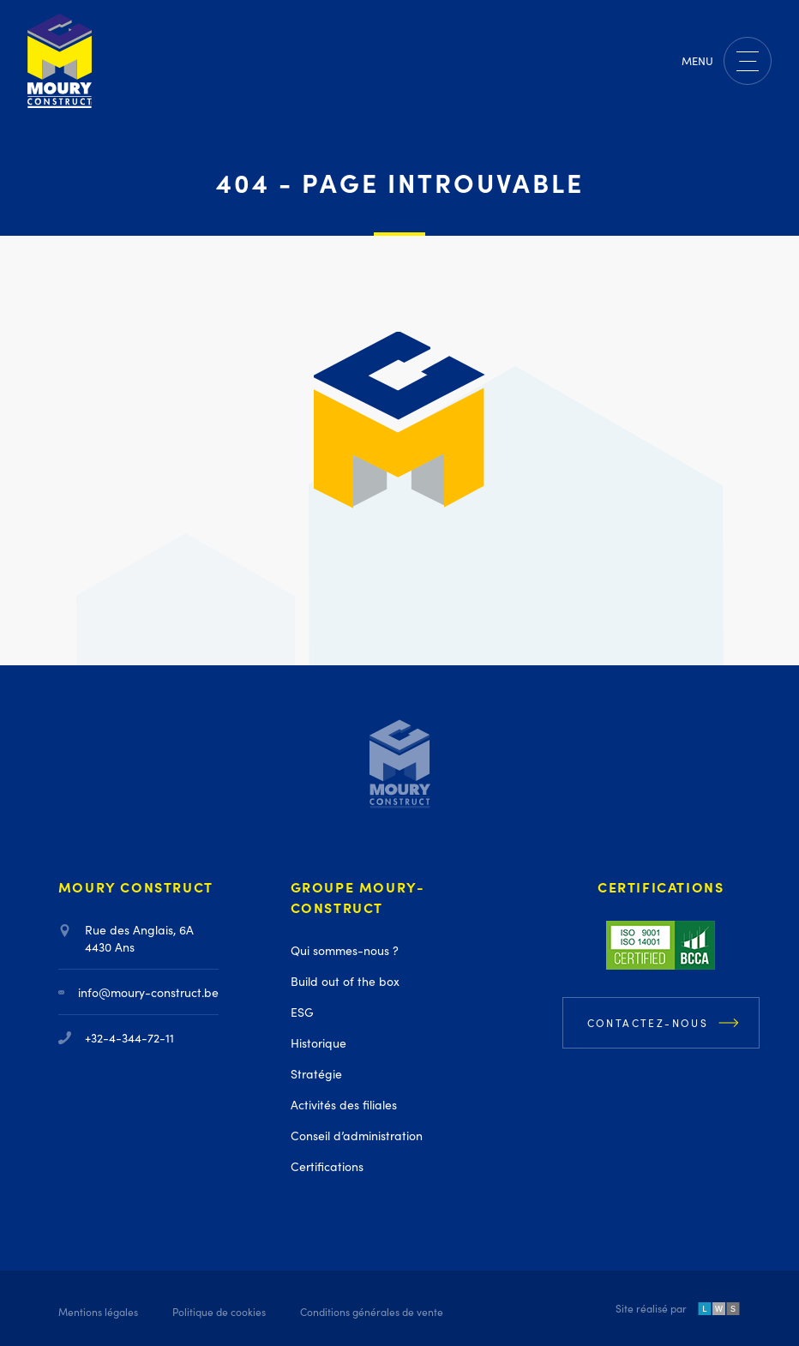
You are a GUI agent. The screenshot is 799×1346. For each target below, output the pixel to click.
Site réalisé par (678, 1310)
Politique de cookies (219, 1311)
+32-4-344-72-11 (116, 1037)
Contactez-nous (648, 1022)
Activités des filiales (344, 1104)
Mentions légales (98, 1311)
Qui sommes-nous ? (345, 949)
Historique (318, 1042)
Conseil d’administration (357, 1135)
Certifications (327, 1166)
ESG (302, 1011)
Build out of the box (345, 980)
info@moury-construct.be (138, 991)
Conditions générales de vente (371, 1311)
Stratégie (316, 1073)
